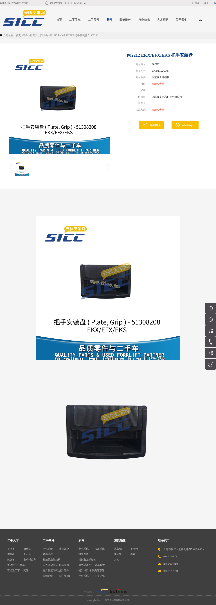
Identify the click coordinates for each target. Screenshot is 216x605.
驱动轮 (118, 554)
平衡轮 (134, 548)
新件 (81, 540)
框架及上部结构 (39, 35)
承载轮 (118, 548)
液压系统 (64, 548)
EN (214, 3)
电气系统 (48, 548)
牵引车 (27, 554)
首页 (59, 19)
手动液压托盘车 (16, 565)
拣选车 (11, 559)
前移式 (27, 548)
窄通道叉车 (13, 570)
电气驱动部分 (50, 565)
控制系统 (48, 576)
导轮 (132, 554)
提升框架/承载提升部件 (56, 570)
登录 (197, 3)
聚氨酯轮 (120, 540)
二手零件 (48, 540)
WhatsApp (188, 125)
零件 (25, 35)
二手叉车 (13, 540)
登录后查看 (158, 83)
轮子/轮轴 (64, 576)
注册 (206, 3)
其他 (25, 570)
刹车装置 (64, 565)
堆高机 (11, 554)
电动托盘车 (29, 559)
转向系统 (48, 554)
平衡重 (11, 548)
